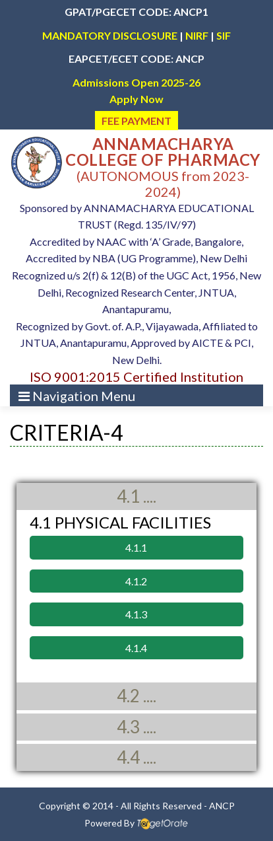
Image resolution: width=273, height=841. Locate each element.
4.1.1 (136, 547)
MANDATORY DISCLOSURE (109, 35)
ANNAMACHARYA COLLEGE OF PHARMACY (162, 151)
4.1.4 (136, 647)
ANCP (222, 805)
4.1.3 (136, 614)
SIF (223, 35)
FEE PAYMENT (136, 120)
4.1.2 (136, 581)
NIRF (196, 35)
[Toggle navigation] (77, 395)
